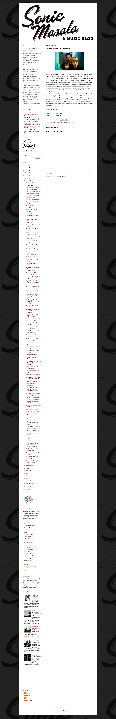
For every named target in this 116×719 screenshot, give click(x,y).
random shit (27, 551)
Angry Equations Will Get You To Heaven (32, 315)
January (28, 486)
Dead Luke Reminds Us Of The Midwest (33, 237)
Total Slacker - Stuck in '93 (53, 115)
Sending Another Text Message (31, 358)
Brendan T (28, 693)
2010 (26, 489)
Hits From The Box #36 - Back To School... (32, 449)
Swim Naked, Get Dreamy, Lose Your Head (33, 196)
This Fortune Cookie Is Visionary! (32, 291)
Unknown (28, 698)
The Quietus (27, 540)
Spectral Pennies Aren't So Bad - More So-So (32, 331)
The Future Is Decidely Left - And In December (33, 319)
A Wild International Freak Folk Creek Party (32, 253)
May (27, 476)
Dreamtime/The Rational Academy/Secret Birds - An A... (32, 296)
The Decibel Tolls (28, 538)
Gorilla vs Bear (28, 530)
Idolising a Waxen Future (32, 199)
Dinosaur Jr (53, 122)
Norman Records (28, 534)
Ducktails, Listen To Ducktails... (31, 384)
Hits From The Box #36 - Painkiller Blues (32, 339)
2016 (26, 165)
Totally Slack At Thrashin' (32, 257)
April (27, 478)
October (28, 185)
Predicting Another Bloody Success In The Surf (33, 327)
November (29, 183)
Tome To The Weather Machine (32, 543)
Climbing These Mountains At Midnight (33, 433)
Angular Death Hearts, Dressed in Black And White (32, 422)
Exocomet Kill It (36, 641)
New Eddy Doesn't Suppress (33, 393)
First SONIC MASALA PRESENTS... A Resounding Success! (32, 389)
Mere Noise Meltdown (31, 441)
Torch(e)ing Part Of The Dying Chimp (32, 245)
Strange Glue (27, 536)
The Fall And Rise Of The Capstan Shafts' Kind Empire (32, 401)
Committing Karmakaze (32, 354)
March (28, 481)
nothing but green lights (30, 549)
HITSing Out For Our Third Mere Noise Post (33, 233)
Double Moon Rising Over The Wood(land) (32, 461)
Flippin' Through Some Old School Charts (33, 347)
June (27, 473)
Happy (26, 532)
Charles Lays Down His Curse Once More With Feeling (32, 301)
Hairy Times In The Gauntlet (33, 409)
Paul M (28, 695)
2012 (26, 175)
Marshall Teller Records (72, 80)
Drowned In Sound (29, 528)
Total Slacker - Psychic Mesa (54, 113)
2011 (26, 178)
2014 (26, 170)
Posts (26, 567)
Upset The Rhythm (29, 545)
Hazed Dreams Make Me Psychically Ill (32, 273)
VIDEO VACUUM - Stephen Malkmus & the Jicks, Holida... (33, 363)
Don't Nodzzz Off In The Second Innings (32, 367)
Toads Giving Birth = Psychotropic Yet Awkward (31, 221)
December (29, 180)
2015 (26, 167)
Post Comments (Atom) (59, 176)
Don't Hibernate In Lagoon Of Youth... (33, 249)
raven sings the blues (29, 553)
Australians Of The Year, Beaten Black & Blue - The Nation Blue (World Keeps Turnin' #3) (32, 131)
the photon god (28, 558)
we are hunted (27, 560)
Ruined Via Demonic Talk (32, 430)
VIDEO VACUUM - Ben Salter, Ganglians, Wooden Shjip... (33, 413)
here (83, 76)
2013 (26, 173)
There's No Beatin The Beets (33, 381)
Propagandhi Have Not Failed (36, 627)
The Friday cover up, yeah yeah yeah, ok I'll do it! (36, 612)
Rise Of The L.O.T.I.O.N (35, 596)
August (28, 468)
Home (70, 173)
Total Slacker (65, 74)
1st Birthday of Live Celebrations (36, 655)
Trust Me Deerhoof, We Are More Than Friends (31, 115)
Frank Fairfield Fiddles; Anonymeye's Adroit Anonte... (32, 215)
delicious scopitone (29, 547)
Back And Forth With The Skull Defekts (32, 287)
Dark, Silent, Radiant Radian (31, 112)
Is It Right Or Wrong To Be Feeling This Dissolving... (33, 377)
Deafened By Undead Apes (33, 374)
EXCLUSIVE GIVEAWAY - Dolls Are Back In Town (33, 427)
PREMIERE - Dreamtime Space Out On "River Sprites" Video (32, 118)
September (29, 465)
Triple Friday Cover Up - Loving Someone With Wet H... (32, 282)
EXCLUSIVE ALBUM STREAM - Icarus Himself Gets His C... (32, 445)
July (27, 470)
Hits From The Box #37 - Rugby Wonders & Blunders (32, 311)
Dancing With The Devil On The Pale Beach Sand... (33, 192)
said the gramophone (29, 556)
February (28, 483)
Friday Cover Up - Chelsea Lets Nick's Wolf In (33, 188)
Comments (27, 571)
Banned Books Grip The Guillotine (32, 306)
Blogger (65, 710)
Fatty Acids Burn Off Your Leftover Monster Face (32, 396)
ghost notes (29, 700)
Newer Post (50, 173)
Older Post (90, 173)
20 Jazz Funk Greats (29, 525)
